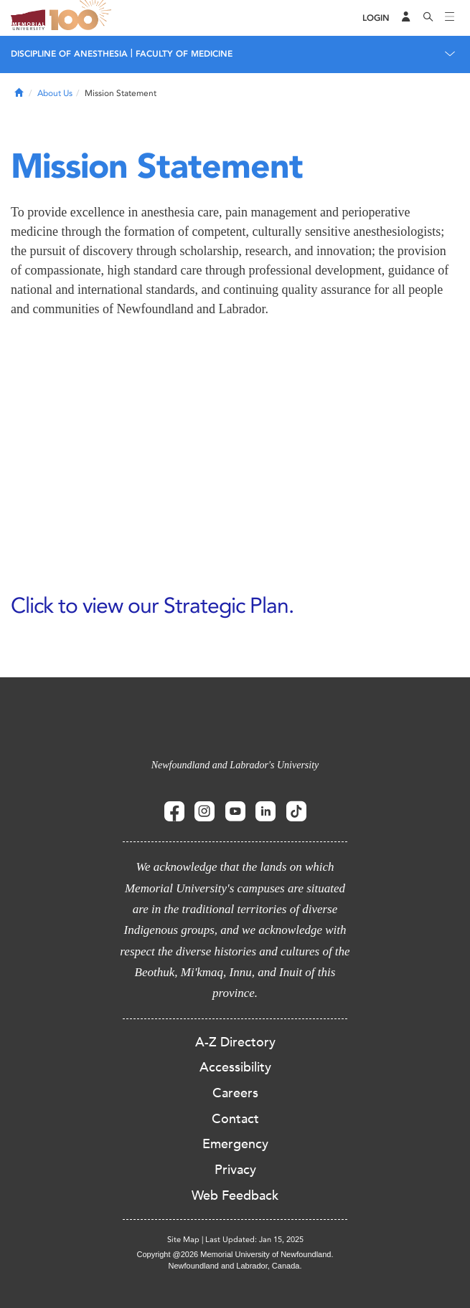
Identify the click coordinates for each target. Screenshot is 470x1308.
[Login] (376, 18)
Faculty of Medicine (184, 54)
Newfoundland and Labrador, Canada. (235, 1265)
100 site (82, 18)
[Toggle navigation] (450, 17)
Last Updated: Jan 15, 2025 (254, 1239)
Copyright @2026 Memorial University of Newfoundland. (234, 1254)
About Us (54, 93)
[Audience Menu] (406, 18)
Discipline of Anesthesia (69, 54)
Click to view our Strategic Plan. (152, 605)
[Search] (428, 18)
